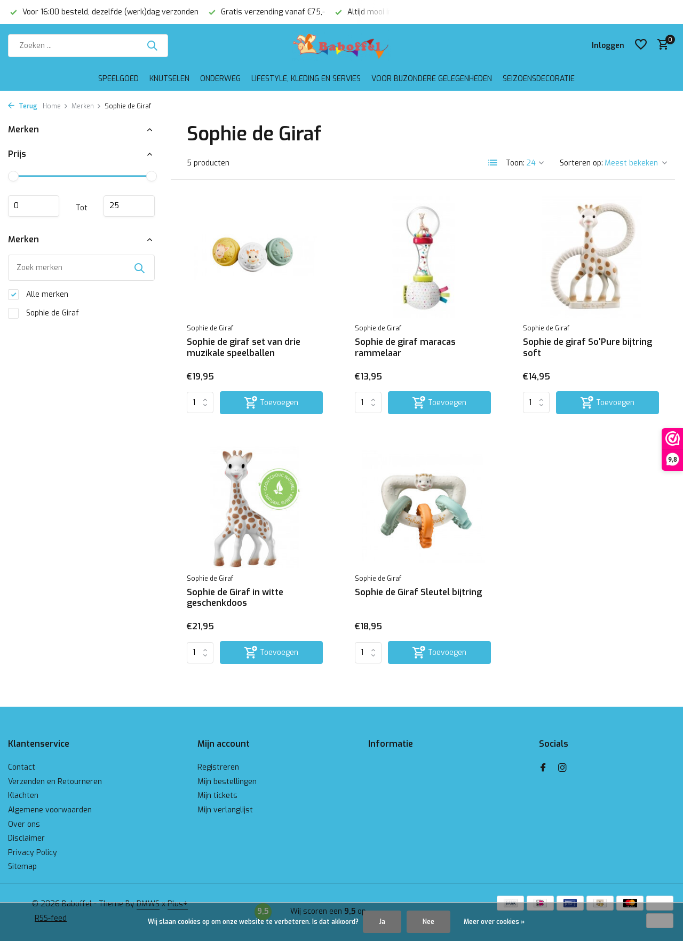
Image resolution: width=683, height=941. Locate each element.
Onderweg (220, 79)
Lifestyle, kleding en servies (306, 79)
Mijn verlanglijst (225, 810)
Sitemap (22, 866)
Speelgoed (118, 79)
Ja (382, 922)
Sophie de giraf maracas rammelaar (405, 348)
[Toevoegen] (271, 402)
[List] (493, 163)
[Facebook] (543, 769)
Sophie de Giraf (43, 313)
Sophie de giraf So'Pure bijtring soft (587, 348)
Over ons (24, 824)
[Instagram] (562, 769)
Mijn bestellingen (227, 782)
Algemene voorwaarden (50, 810)
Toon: (515, 163)
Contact (21, 767)
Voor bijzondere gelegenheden (431, 79)
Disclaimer (26, 838)
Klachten (23, 795)
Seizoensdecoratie (539, 79)
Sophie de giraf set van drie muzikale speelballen (243, 348)
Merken (86, 106)
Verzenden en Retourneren (55, 782)
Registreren (218, 767)
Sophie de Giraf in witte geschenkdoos (235, 598)
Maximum (129, 206)
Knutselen (169, 79)
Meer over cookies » (494, 922)
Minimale (33, 206)
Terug (22, 106)
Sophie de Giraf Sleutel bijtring (418, 592)
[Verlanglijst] (641, 45)
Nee (428, 922)
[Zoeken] (88, 45)
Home (55, 106)
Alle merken (38, 294)
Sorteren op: (581, 163)
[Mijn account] (608, 46)
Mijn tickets (217, 795)
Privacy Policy (32, 853)
